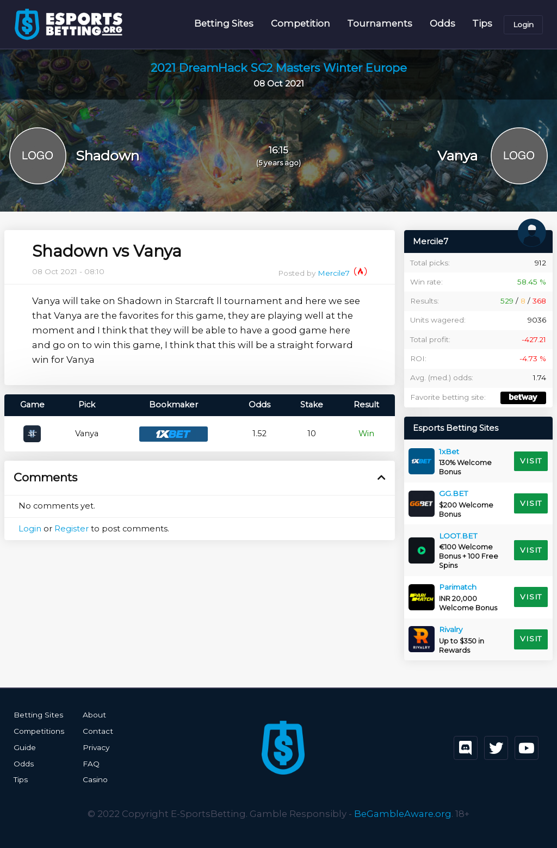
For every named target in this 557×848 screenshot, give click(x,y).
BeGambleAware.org (402, 812)
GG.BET (453, 494)
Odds (442, 23)
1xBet (449, 452)
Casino (94, 779)
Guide (25, 747)
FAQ (90, 763)
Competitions (38, 731)
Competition (300, 23)
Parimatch (457, 587)
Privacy (95, 747)
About (93, 715)
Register (71, 529)
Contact (96, 731)
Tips (482, 23)
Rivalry (450, 630)
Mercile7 (342, 273)
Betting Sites (223, 23)
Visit (531, 461)
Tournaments (379, 23)
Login (523, 24)
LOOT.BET (458, 536)
